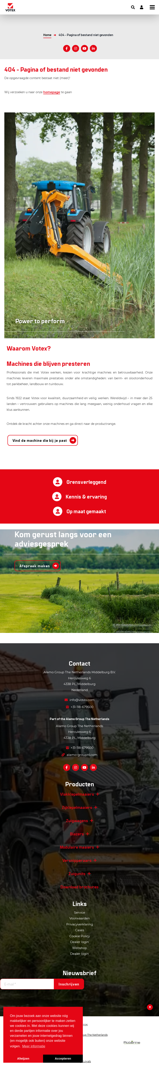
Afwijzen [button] (23, 1058)
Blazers (77, 833)
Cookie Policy (79, 936)
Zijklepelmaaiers (77, 807)
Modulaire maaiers (77, 846)
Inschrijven (69, 984)
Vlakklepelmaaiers (77, 793)
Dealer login (79, 942)
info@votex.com (79, 700)
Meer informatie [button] (33, 1046)
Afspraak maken (34, 566)
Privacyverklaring (79, 924)
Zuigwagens (77, 820)
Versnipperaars (77, 860)
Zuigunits (77, 873)
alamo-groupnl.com (79, 755)
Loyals (87, 1061)
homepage (51, 92)
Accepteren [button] (63, 1058)
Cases (79, 930)
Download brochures (79, 886)
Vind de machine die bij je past (39, 440)
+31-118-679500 (79, 707)
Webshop (79, 948)
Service (79, 912)
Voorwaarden (79, 918)
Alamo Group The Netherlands (87, 719)
